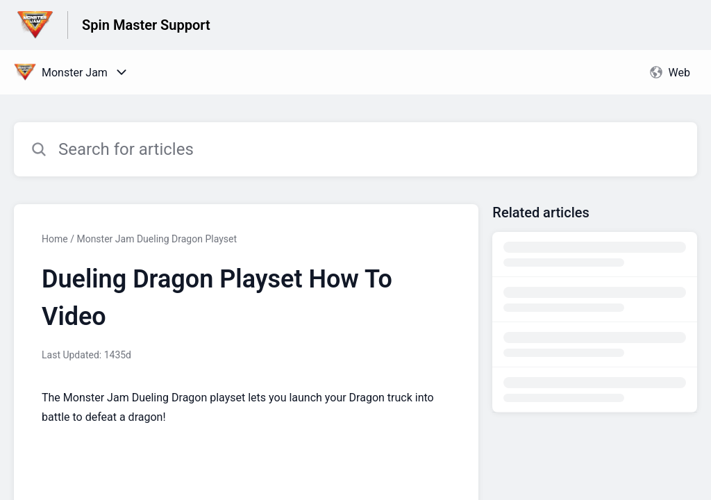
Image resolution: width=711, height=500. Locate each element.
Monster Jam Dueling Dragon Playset (156, 238)
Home (55, 238)
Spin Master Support (146, 25)
